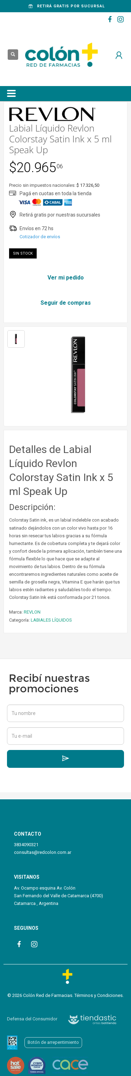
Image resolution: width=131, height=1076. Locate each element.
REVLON (32, 612)
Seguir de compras (66, 302)
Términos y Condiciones (98, 995)
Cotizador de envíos (40, 236)
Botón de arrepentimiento (53, 1042)
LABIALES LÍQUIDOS (51, 620)
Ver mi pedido (66, 277)
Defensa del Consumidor (32, 1018)
